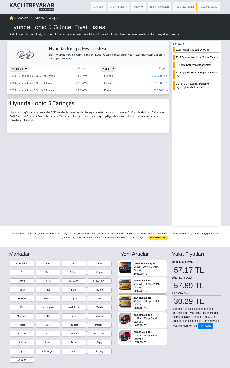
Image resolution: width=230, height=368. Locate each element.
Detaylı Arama (209, 6)
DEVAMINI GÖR (158, 238)
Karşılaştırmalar (185, 6)
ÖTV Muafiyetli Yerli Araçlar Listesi (193, 65)
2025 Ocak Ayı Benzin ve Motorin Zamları (197, 57)
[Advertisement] (196, 160)
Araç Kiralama (118, 6)
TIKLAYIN (205, 325)
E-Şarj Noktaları (159, 6)
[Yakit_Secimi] (108, 69)
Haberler (138, 6)
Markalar (98, 6)
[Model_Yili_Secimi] (19, 69)
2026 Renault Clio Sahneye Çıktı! (193, 49)
